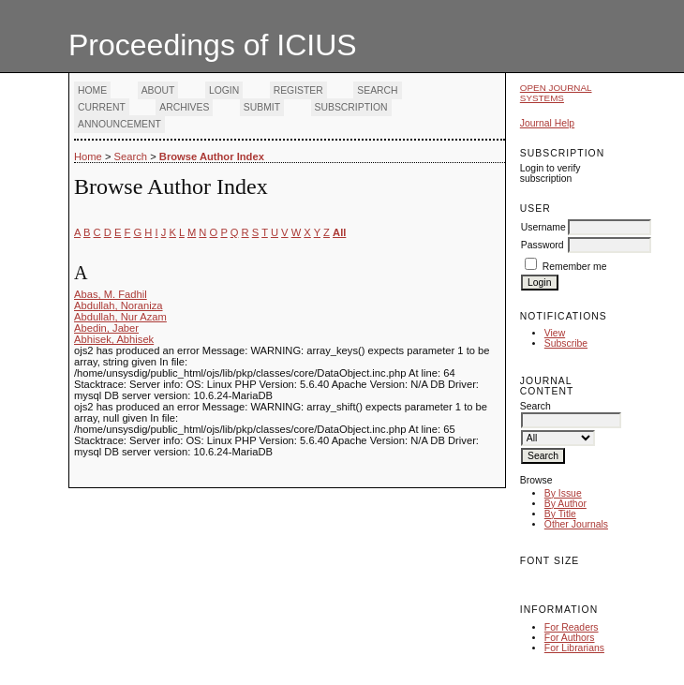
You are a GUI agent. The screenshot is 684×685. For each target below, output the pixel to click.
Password (542, 245)
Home (92, 90)
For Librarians (574, 648)
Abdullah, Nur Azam (120, 316)
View (554, 333)
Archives (184, 107)
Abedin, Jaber (106, 328)
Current (102, 107)
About (158, 90)
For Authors (569, 638)
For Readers (571, 627)
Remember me (575, 266)
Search (377, 90)
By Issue (563, 493)
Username (543, 227)
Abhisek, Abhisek (114, 339)
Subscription (351, 107)
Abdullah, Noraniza (118, 305)
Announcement (119, 124)
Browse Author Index (211, 156)
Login (224, 90)
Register (298, 90)
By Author (565, 504)
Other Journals (576, 524)
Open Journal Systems (556, 92)
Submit (262, 107)
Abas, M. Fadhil (110, 294)
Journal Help (547, 123)
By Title (560, 514)
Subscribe (565, 343)
